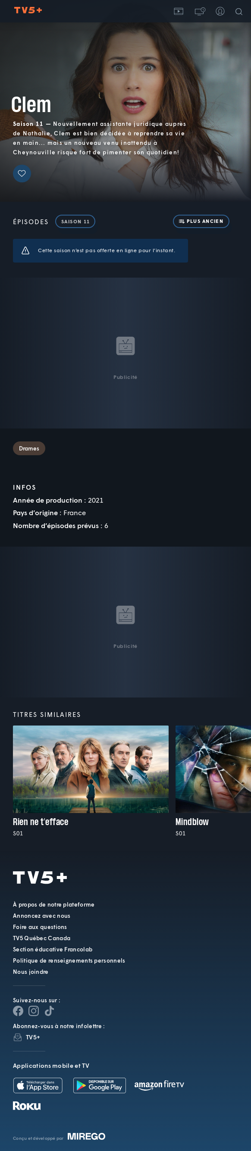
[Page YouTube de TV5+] (49, 1011)
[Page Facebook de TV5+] (18, 1011)
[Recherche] (240, 11)
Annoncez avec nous (41, 915)
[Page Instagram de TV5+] (33, 1011)
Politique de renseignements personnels (69, 960)
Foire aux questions (40, 926)
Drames (29, 448)
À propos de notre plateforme (53, 904)
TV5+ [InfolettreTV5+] (33, 1037)
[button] (199, 11)
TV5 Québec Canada (41, 938)
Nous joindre (31, 971)
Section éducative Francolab (52, 949)
